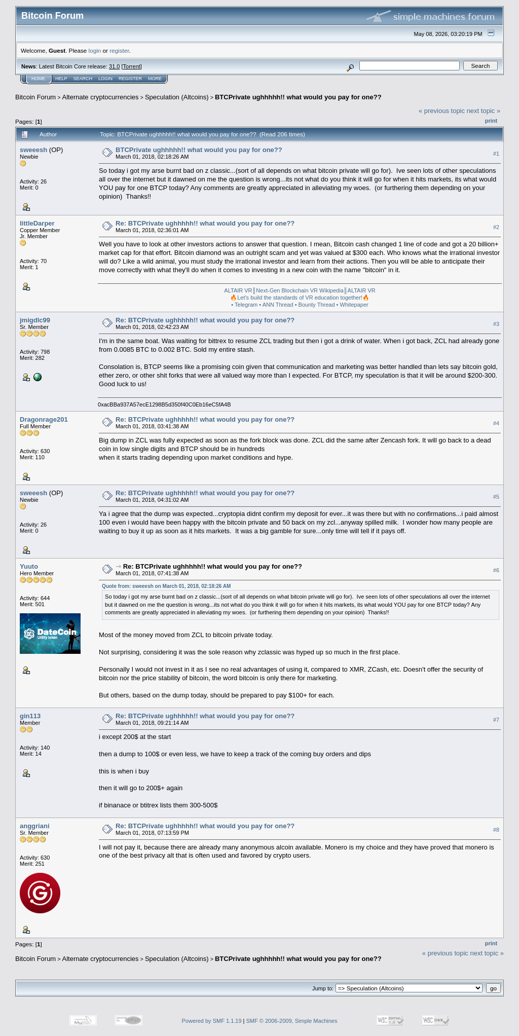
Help (61, 78)
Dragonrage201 (44, 419)
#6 (496, 570)
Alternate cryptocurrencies (100, 97)
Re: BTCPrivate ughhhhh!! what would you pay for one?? (205, 223)
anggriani (35, 826)
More (155, 78)
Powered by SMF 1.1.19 (212, 1021)
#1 (496, 154)
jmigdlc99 (35, 320)
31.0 (114, 66)
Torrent (131, 66)
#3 (496, 324)
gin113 (30, 716)
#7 (496, 720)
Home (38, 78)
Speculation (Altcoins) (177, 97)
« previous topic (442, 111)
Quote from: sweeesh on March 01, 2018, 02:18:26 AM (166, 586)
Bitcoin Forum (35, 97)
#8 (496, 830)
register (119, 50)
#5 (496, 497)
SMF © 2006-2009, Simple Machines (292, 1021)
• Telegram (244, 305)
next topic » (484, 111)
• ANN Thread (276, 305)
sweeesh (33, 150)
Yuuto (29, 566)
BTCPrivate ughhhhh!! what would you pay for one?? (298, 97)
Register (130, 78)
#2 (496, 227)
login (95, 50)
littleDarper (37, 223)
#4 (496, 423)
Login (105, 78)
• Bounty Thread (315, 305)
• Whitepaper (352, 305)
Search (83, 78)
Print (491, 121)
